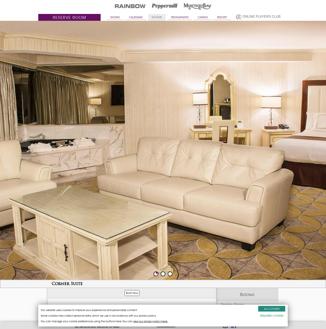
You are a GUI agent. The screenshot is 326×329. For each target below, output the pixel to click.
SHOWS (115, 17)
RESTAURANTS (180, 17)
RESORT (222, 17)
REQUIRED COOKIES (271, 315)
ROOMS (157, 17)
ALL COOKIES (271, 308)
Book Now (132, 292)
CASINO (203, 17)
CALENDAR (136, 17)
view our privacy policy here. (150, 321)
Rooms (247, 294)
